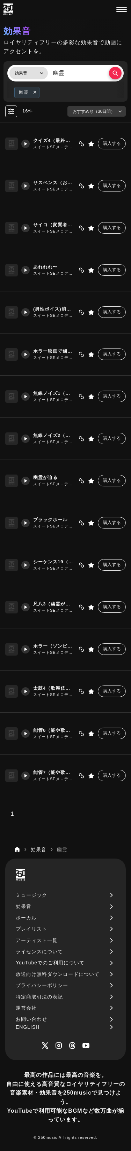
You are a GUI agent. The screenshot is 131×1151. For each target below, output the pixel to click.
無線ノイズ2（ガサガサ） (54, 435)
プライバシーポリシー (42, 985)
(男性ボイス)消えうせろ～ (54, 309)
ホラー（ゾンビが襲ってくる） (54, 646)
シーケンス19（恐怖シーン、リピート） (54, 561)
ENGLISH (27, 1027)
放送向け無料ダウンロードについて (58, 974)
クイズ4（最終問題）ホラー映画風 (54, 140)
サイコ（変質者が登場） (54, 224)
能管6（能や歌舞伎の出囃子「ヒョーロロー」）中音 (54, 730)
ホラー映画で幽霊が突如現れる (54, 351)
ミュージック (31, 895)
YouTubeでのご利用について (50, 962)
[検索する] (115, 73)
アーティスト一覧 (37, 940)
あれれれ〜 (45, 266)
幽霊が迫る (45, 477)
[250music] (8, 9)
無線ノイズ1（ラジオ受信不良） (54, 393)
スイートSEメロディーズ (54, 147)
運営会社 (26, 1008)
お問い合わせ (31, 1019)
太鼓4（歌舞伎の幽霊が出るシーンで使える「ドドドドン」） (54, 688)
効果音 (23, 906)
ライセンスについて (39, 951)
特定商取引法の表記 (39, 997)
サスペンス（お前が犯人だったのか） (54, 182)
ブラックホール (50, 519)
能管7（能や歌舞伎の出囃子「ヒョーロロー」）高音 (54, 772)
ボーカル (26, 918)
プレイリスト (31, 929)
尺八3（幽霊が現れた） (54, 603)
